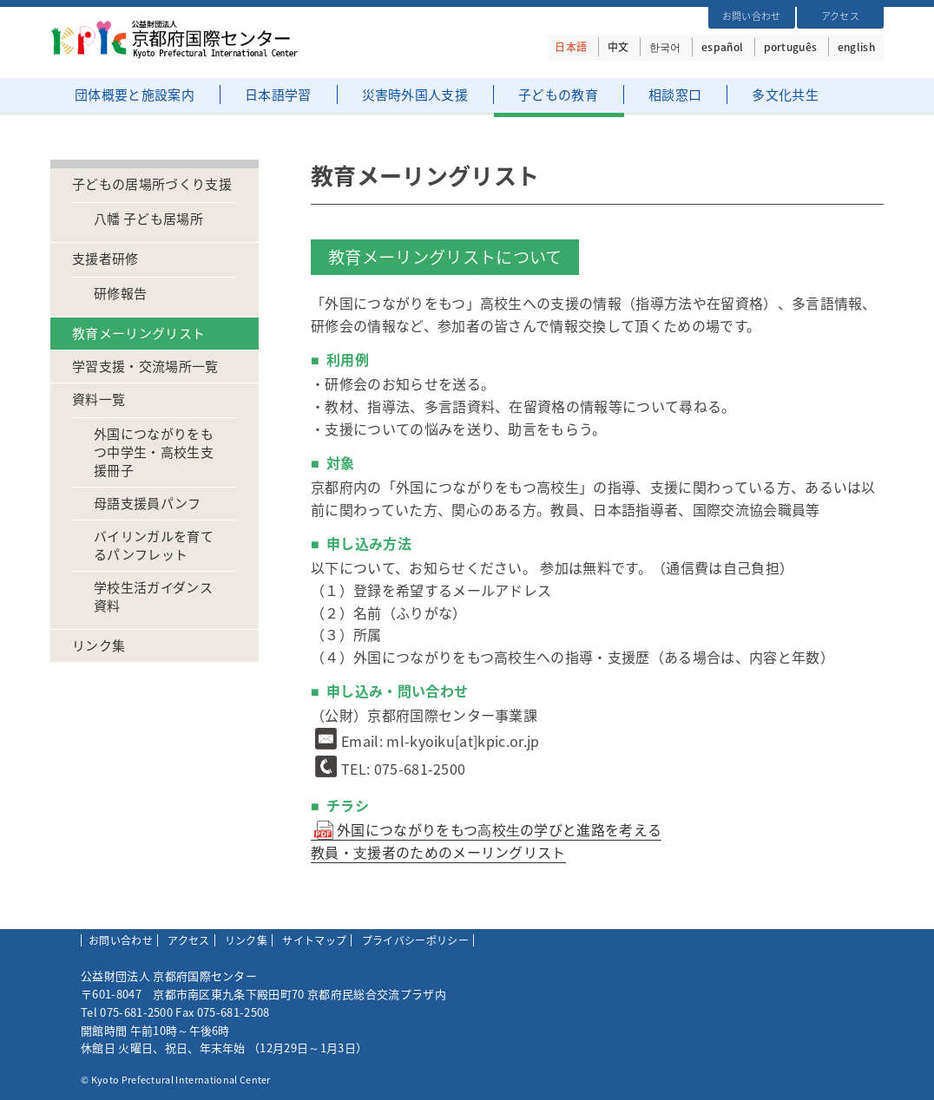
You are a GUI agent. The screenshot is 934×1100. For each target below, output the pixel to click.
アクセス (840, 16)
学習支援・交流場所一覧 (145, 366)
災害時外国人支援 (415, 94)
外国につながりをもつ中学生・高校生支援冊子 (154, 452)
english (856, 47)
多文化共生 (785, 94)
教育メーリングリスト (138, 333)
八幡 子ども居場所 (148, 219)
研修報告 (120, 294)
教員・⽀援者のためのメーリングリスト (438, 851)
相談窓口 (674, 94)
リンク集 (98, 646)
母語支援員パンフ (147, 503)
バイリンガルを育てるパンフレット (154, 545)
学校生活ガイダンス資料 (153, 597)
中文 (618, 47)
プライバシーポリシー (415, 940)
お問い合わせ (751, 16)
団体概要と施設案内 (134, 94)
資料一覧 (98, 399)
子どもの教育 (558, 94)
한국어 (665, 47)
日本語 (571, 47)
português (791, 47)
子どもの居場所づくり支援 (152, 184)
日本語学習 (278, 94)
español (722, 47)
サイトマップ (314, 940)
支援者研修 (105, 259)
